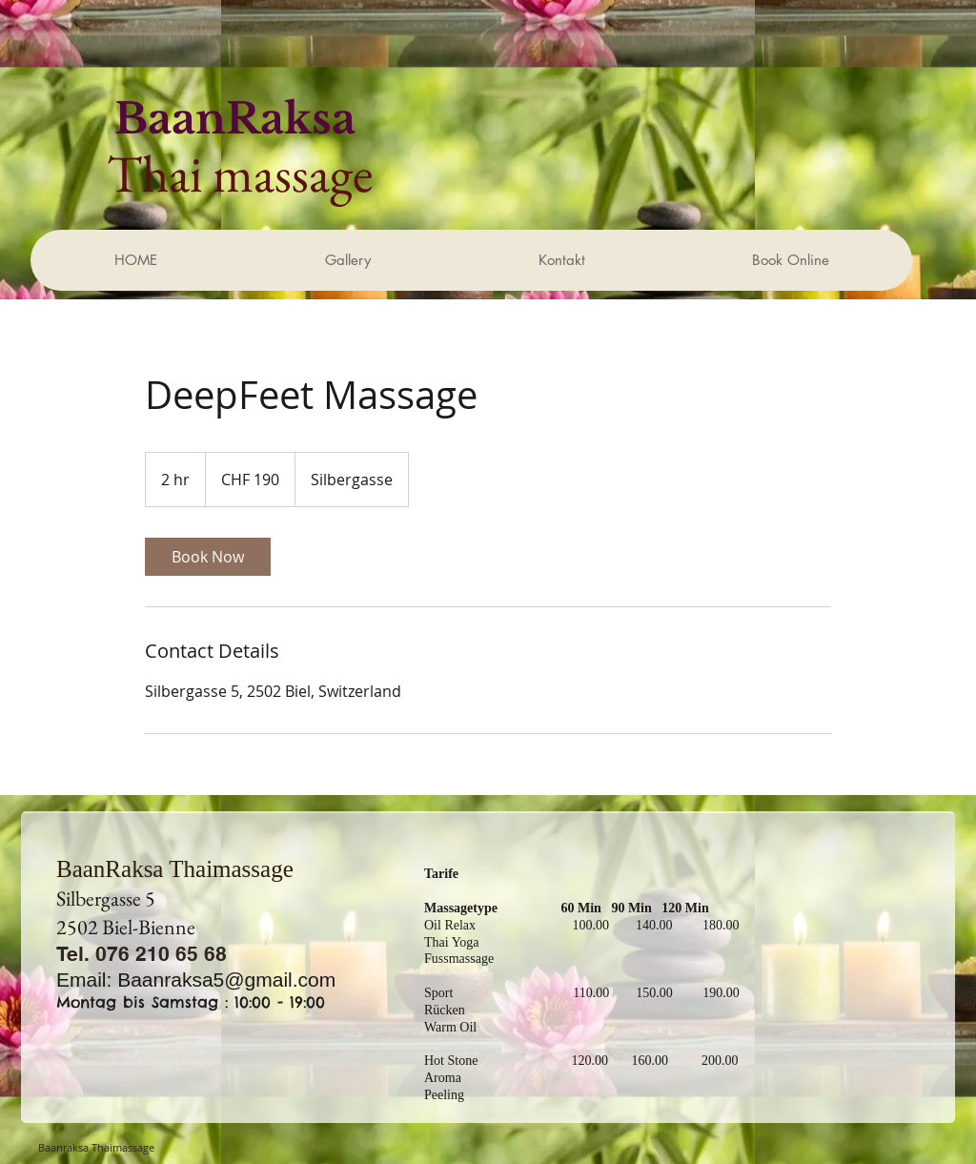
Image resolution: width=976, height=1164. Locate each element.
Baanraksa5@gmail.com (226, 979)
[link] (208, 557)
